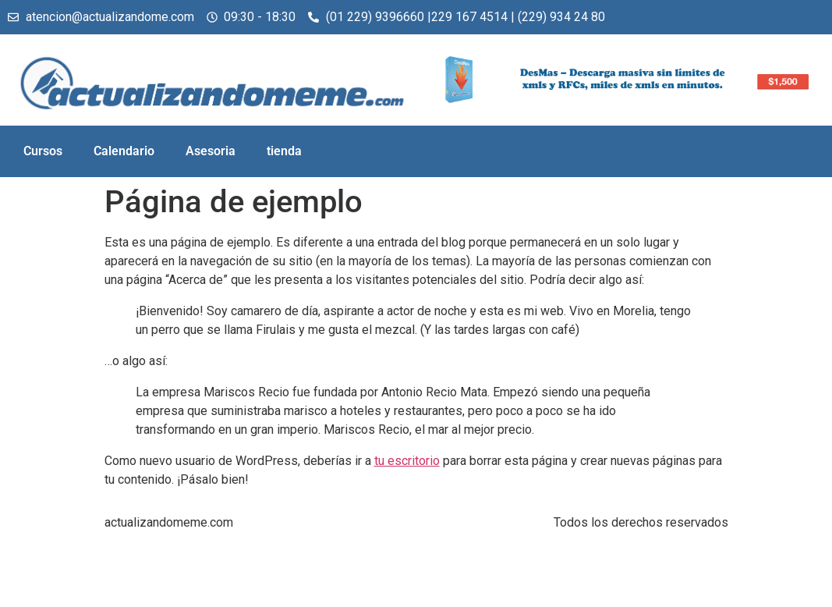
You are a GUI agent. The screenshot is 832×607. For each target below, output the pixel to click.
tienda (284, 151)
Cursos (42, 151)
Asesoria (210, 151)
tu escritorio (407, 460)
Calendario (124, 151)
